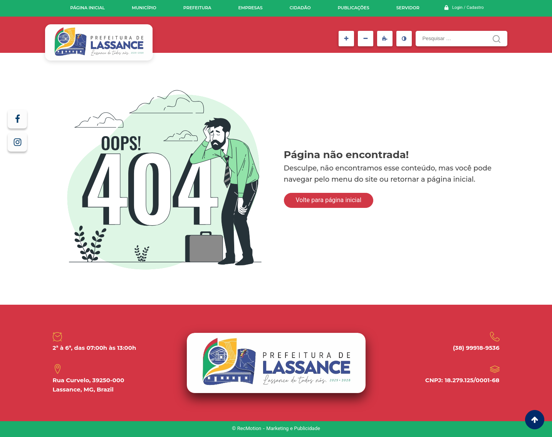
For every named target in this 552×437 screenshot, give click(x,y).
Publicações (353, 7)
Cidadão (300, 7)
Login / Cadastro (468, 8)
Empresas (250, 7)
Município (144, 7)
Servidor (407, 7)
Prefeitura (197, 7)
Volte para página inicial (329, 201)
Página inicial (87, 7)
